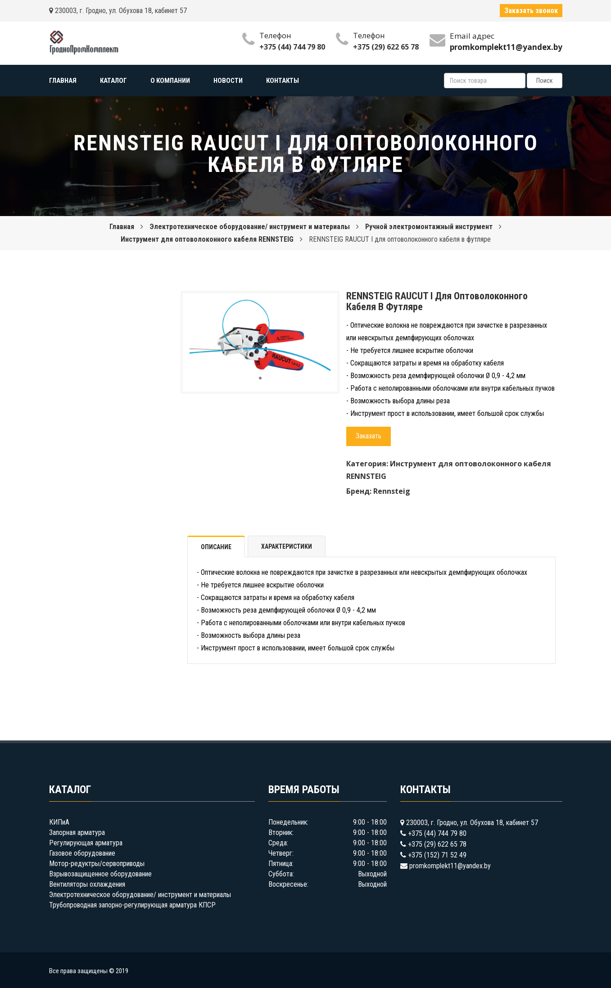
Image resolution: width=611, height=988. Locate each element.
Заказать (368, 436)
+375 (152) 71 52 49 (437, 855)
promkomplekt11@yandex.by (450, 866)
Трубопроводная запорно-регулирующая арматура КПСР (132, 905)
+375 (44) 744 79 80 (292, 47)
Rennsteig (391, 491)
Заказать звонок (531, 10)
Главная (121, 226)
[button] (322, 308)
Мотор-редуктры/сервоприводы (97, 863)
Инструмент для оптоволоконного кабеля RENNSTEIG (207, 239)
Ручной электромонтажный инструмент (429, 226)
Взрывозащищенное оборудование (100, 874)
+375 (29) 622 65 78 (386, 47)
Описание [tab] (216, 546)
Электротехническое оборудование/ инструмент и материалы (249, 226)
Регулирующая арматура (85, 843)
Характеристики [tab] (286, 546)
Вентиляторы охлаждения (87, 884)
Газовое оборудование (82, 853)
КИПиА (59, 822)
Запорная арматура (77, 832)
